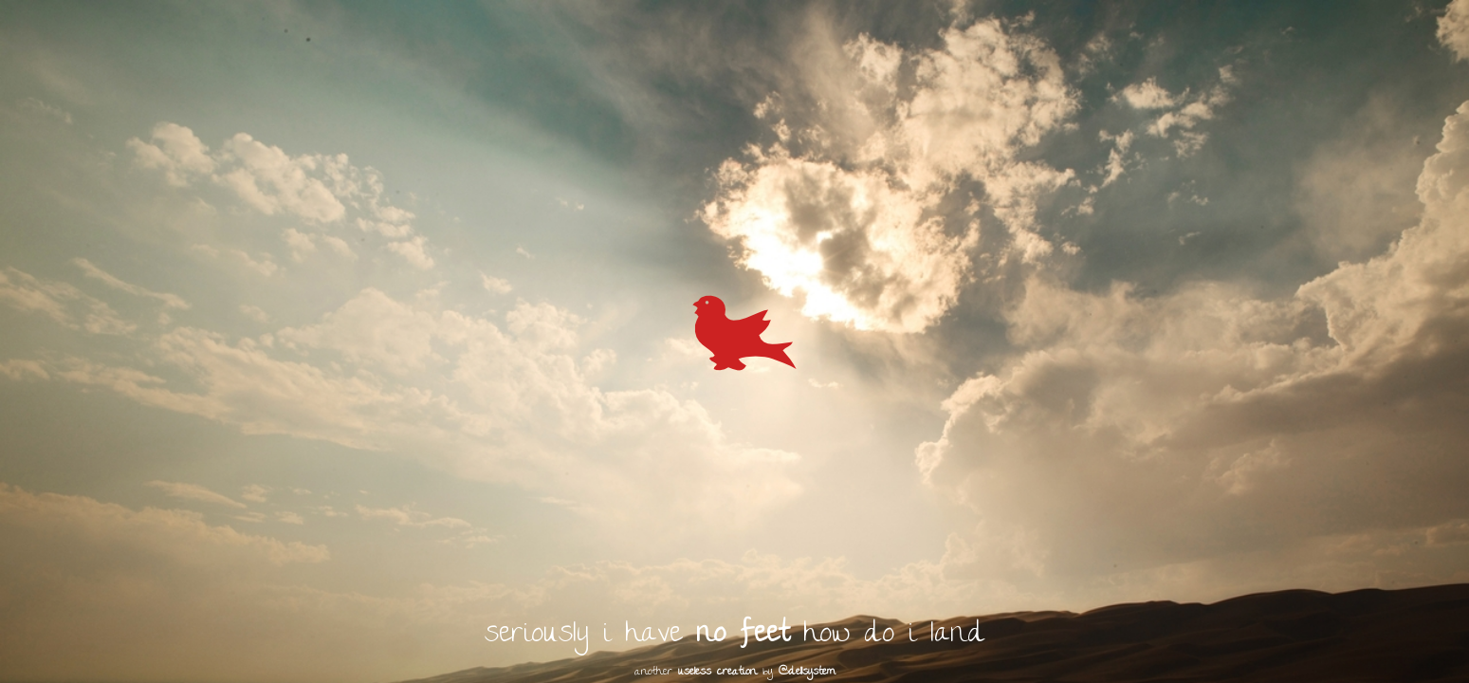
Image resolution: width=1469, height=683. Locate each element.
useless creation (717, 672)
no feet (742, 636)
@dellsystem (807, 672)
